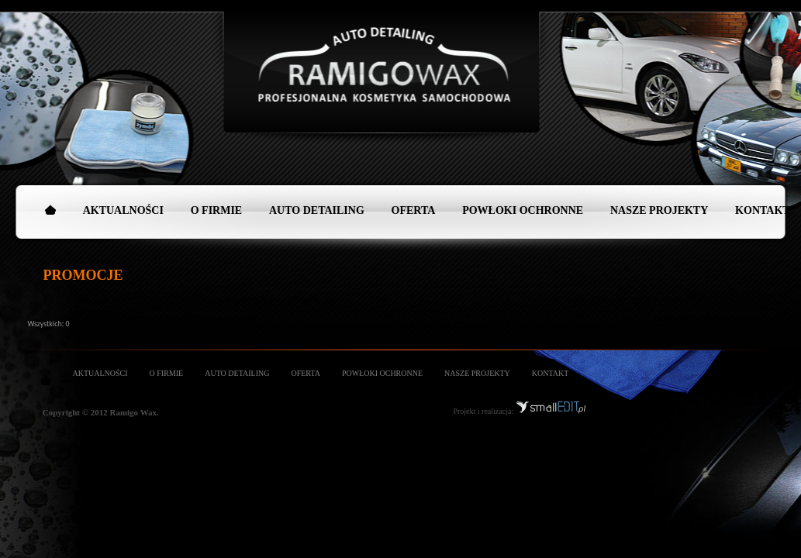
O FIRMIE (217, 210)
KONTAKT (550, 373)
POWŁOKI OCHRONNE (522, 210)
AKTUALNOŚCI (123, 210)
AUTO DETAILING (316, 210)
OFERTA (414, 210)
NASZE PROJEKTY (659, 210)
